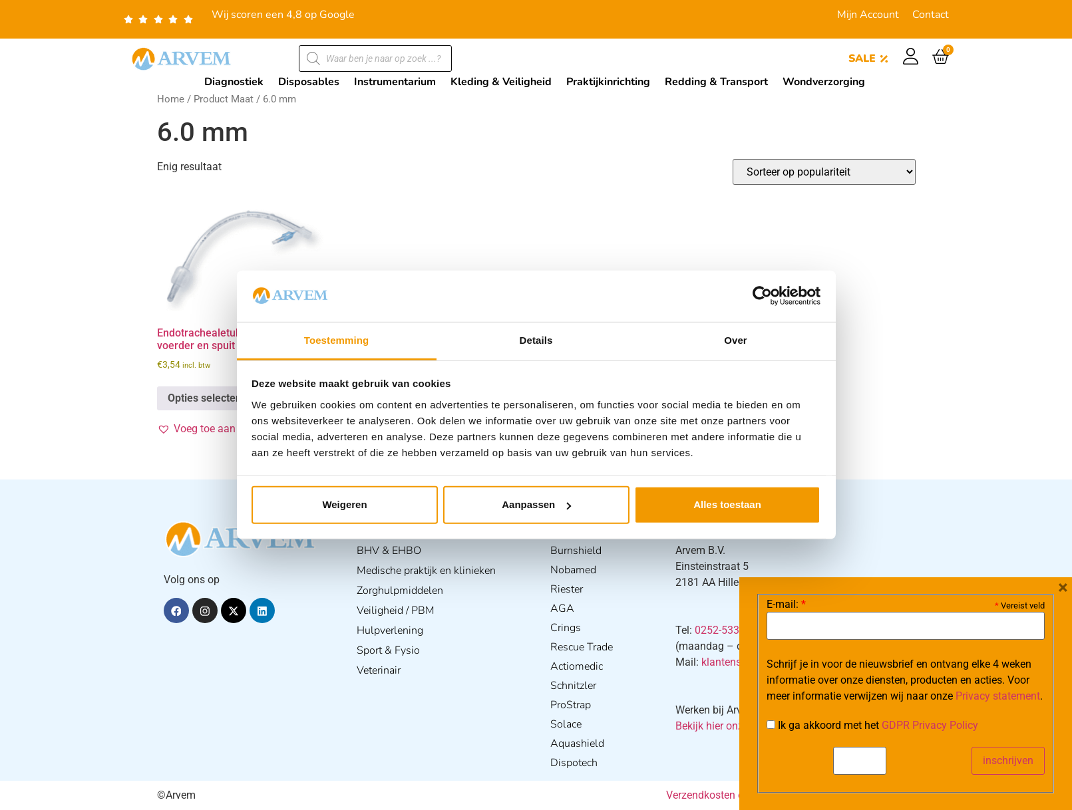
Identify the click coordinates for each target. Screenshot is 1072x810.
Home (170, 99)
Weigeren (344, 504)
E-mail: (786, 604)
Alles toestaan (727, 504)
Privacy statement (998, 696)
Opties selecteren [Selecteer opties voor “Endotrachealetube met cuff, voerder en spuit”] (210, 398)
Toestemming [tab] (336, 340)
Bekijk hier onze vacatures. (737, 726)
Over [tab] (735, 340)
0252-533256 (726, 630)
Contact (930, 14)
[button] (221, 429)
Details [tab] (536, 340)
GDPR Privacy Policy (930, 725)
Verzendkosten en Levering (729, 795)
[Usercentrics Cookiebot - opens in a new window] (762, 296)
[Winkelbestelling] (824, 172)
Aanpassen (536, 504)
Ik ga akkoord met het (872, 725)
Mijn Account (868, 14)
